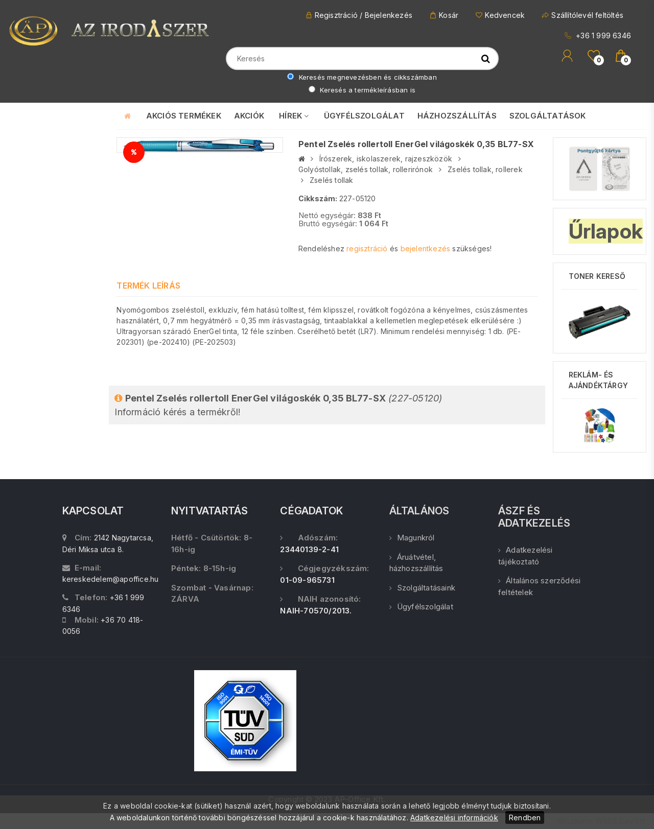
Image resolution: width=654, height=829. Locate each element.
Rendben (525, 817)
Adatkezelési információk (454, 817)
